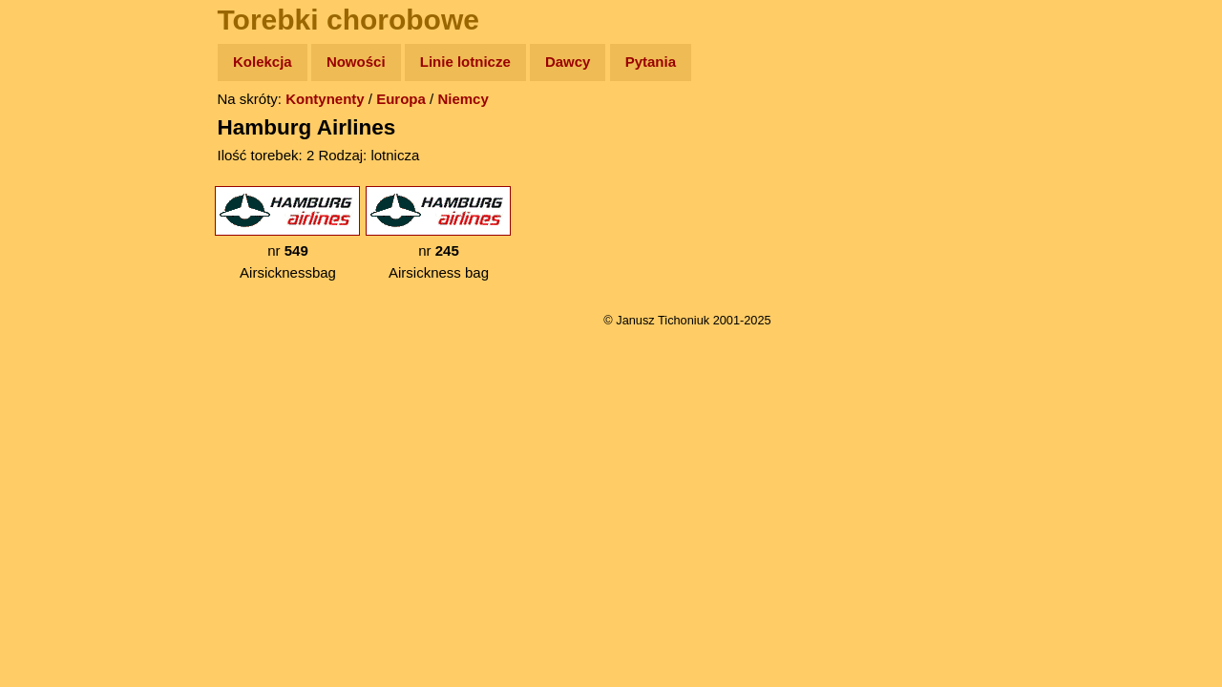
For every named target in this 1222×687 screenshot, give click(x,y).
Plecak (55, 320)
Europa (401, 99)
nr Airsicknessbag (287, 233)
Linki (48, 356)
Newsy (55, 209)
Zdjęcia (56, 173)
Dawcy (568, 61)
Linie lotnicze (465, 61)
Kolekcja (262, 61)
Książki (56, 247)
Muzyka (57, 283)
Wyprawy (63, 136)
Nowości (356, 61)
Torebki (57, 393)
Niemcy (462, 99)
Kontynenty (325, 99)
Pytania (650, 61)
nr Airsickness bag (438, 233)
